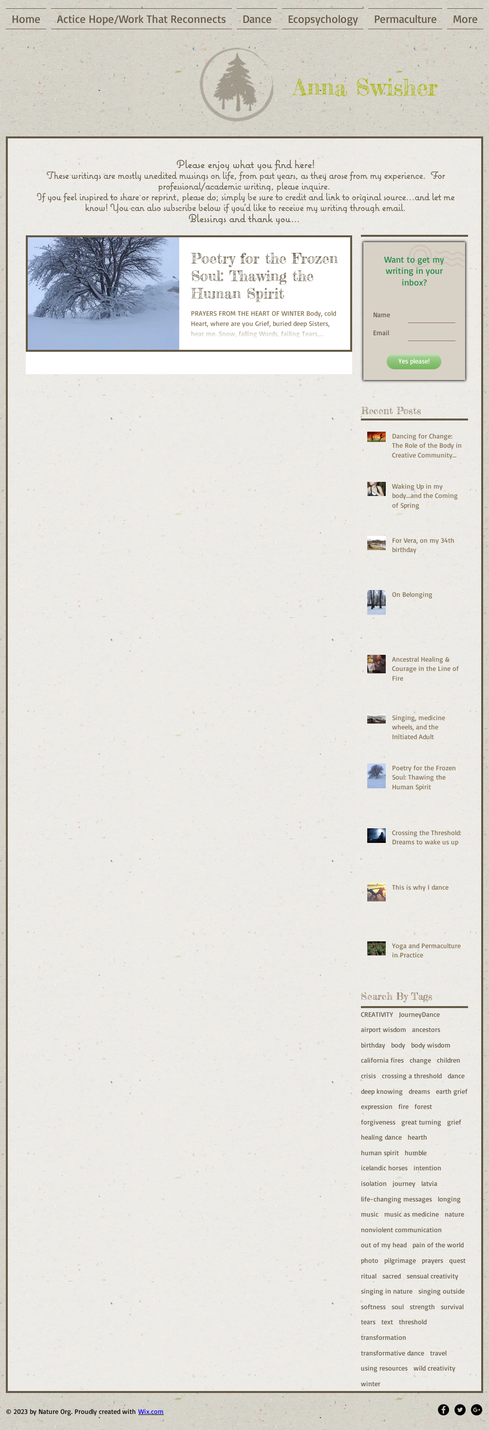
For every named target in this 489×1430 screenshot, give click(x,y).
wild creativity (434, 1368)
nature (454, 1214)
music (369, 1214)
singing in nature (387, 1291)
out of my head (384, 1244)
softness (373, 1306)
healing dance (381, 1137)
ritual (368, 1276)
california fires (382, 1060)
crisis (368, 1075)
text (387, 1321)
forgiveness (378, 1122)
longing (449, 1199)
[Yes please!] (414, 361)
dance (456, 1075)
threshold (413, 1321)
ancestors (426, 1029)
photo (369, 1260)
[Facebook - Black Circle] (443, 1409)
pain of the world (438, 1244)
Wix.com (151, 1411)
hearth (417, 1137)
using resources (384, 1368)
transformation (383, 1337)
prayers (432, 1260)
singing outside (441, 1291)
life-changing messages (396, 1199)
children (448, 1060)
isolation (374, 1183)
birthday (373, 1045)
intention (427, 1167)
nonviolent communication (401, 1229)
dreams (419, 1091)
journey (404, 1183)
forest (423, 1106)
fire (403, 1106)
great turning (421, 1122)
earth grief (452, 1091)
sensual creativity (432, 1276)
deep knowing (382, 1091)
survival (452, 1306)
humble (416, 1152)
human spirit (380, 1152)
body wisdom (431, 1045)
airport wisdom (383, 1029)
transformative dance (392, 1353)
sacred (391, 1276)
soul (398, 1306)
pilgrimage (400, 1260)
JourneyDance (419, 1014)
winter (370, 1383)
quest (457, 1260)
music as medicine (411, 1214)
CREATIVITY (377, 1014)
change (420, 1060)
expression (377, 1106)
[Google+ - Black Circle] (476, 1409)
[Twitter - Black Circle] (460, 1409)
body (398, 1045)
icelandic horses (384, 1167)
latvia (429, 1183)
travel (438, 1353)
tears (368, 1321)
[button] (464, 18)
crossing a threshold (412, 1075)
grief (454, 1122)
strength (422, 1306)
